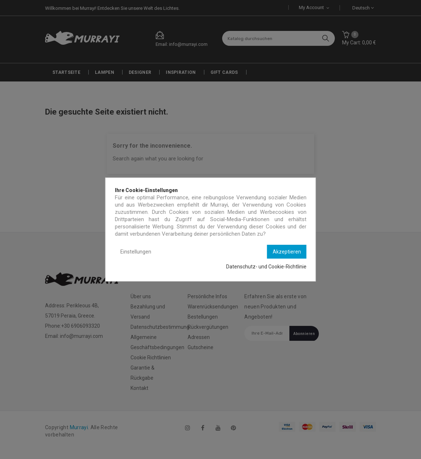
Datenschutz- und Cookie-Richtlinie (266, 267)
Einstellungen (135, 252)
